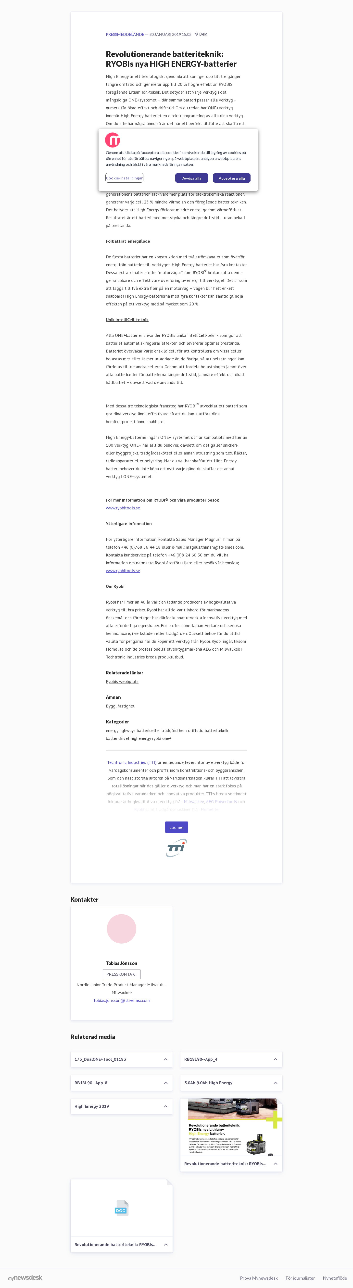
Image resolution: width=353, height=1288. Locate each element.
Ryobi (139, 809)
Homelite (209, 809)
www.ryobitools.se (123, 508)
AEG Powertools (221, 801)
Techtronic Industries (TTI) (132, 762)
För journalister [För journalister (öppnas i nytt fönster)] (300, 1278)
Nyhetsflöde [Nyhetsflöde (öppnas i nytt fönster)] (335, 1278)
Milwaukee (194, 801)
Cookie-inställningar (124, 178)
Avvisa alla (192, 178)
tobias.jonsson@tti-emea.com (122, 1000)
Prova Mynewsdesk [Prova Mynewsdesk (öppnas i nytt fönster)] (259, 1278)
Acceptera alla (232, 178)
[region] (178, 160)
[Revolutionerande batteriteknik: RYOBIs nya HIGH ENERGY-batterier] (231, 1127)
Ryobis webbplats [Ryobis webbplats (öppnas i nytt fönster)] (122, 681)
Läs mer (176, 827)
